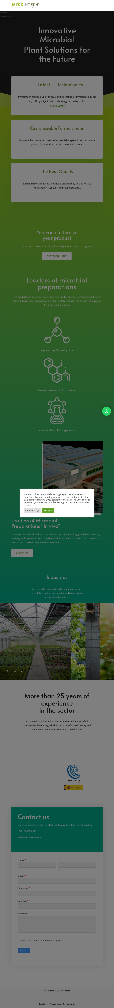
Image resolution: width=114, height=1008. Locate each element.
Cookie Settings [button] (32, 510)
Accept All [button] (48, 510)
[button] (106, 411)
